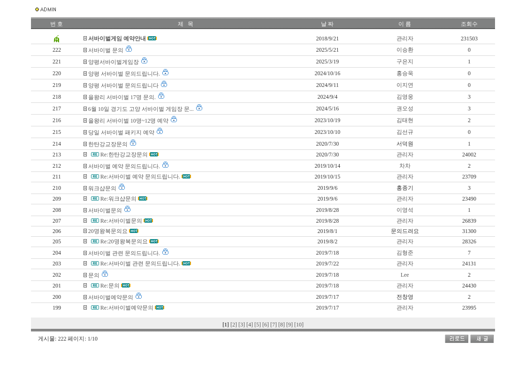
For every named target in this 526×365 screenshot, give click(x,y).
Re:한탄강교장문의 (124, 154)
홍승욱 (404, 73)
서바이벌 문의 (106, 50)
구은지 (404, 61)
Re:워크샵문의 (119, 198)
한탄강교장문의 (108, 144)
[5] (258, 324)
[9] (290, 324)
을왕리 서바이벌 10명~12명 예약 (129, 120)
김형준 (404, 252)
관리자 (404, 38)
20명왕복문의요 (108, 231)
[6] (266, 324)
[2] (234, 324)
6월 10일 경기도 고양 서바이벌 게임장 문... (141, 109)
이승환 (404, 50)
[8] (282, 324)
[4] (250, 324)
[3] (242, 324)
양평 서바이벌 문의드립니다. (124, 73)
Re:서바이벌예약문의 (127, 307)
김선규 (404, 132)
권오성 (404, 108)
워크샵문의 (103, 188)
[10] (299, 324)
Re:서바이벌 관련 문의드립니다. (141, 263)
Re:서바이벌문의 (122, 220)
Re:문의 (110, 285)
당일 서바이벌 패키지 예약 (122, 132)
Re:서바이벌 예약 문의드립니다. (141, 176)
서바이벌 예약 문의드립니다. (124, 166)
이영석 (404, 210)
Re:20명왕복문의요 (124, 241)
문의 (94, 275)
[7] (274, 324)
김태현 (404, 120)
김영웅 (404, 96)
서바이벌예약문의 (111, 297)
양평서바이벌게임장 (114, 62)
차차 (405, 166)
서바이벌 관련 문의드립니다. (124, 253)
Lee (405, 275)
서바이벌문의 (105, 210)
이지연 (404, 85)
